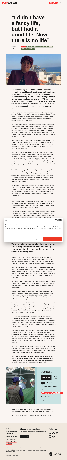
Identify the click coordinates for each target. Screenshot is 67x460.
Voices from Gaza (28, 48)
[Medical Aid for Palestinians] (9, 3)
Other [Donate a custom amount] (57, 382)
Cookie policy (8, 455)
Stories (22, 12)
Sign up (25, 436)
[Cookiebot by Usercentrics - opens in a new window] (56, 220)
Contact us (9, 429)
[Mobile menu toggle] (63, 3)
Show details (56, 234)
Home (13, 12)
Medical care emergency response (40, 46)
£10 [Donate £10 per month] (43, 382)
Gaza (23, 46)
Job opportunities (11, 436)
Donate (54, 3)
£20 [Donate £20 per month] (52, 382)
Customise (33, 239)
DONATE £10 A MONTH (51, 393)
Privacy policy (15, 455)
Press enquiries (11, 439)
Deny (14, 239)
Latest (17, 12)
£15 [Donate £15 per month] (47, 382)
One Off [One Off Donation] (55, 378)
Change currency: (46, 400)
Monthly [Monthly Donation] (46, 378)
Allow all (53, 239)
